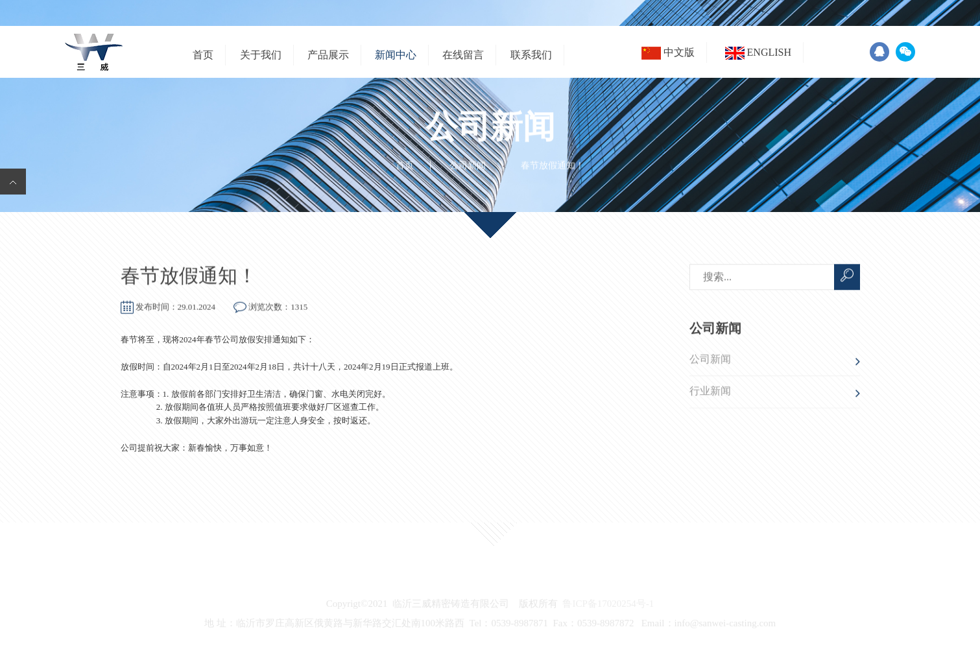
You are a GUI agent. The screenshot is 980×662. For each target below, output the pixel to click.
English (758, 53)
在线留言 (463, 54)
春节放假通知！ (189, 276)
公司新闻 (467, 166)
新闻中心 (395, 54)
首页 (203, 54)
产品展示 (328, 54)
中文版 (668, 53)
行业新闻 (710, 392)
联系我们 (531, 54)
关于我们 (260, 54)
